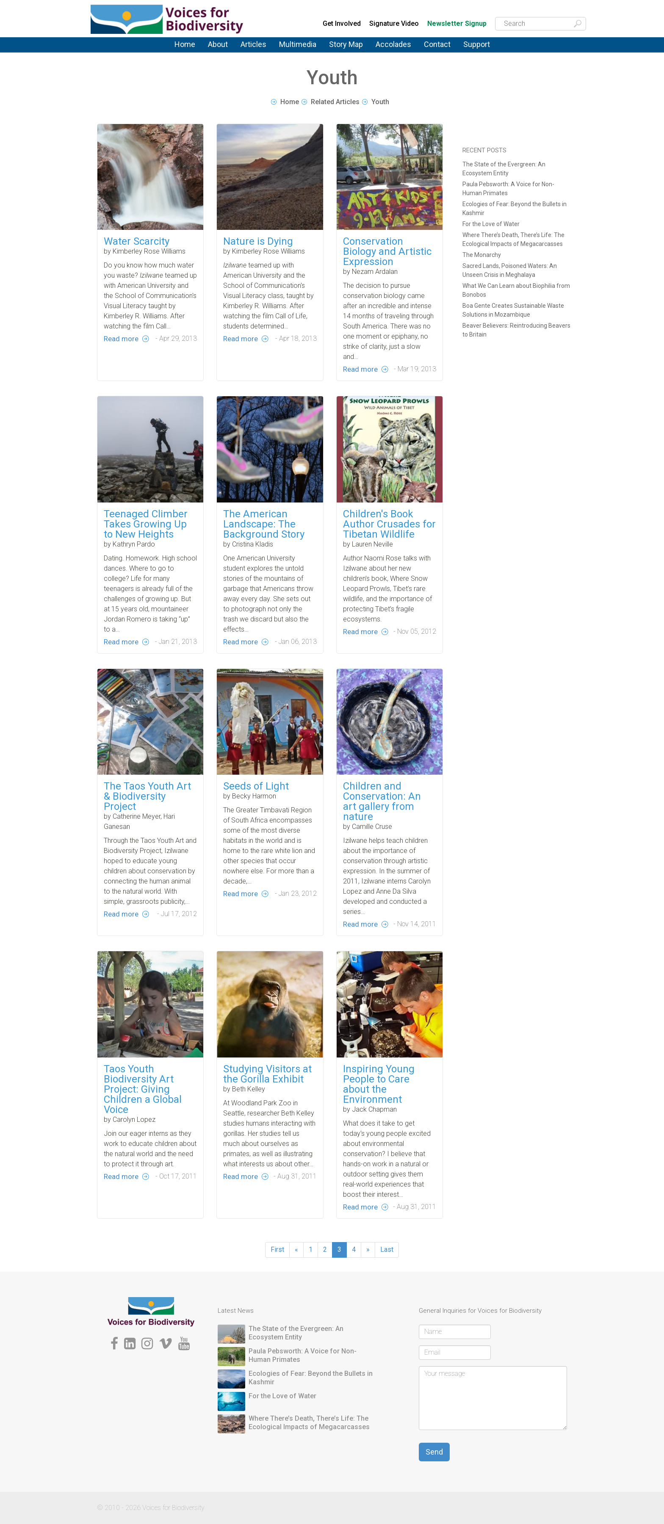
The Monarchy (481, 254)
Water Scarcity (136, 241)
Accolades (393, 44)
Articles (253, 44)
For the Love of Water (491, 224)
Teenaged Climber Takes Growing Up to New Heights (146, 563)
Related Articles (335, 102)
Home (184, 44)
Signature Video (394, 23)
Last (386, 1249)
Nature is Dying (258, 241)
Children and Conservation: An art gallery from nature (382, 840)
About (218, 44)
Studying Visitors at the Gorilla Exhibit (267, 1113)
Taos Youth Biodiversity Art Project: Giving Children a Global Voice (143, 1128)
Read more (121, 338)
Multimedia (297, 44)
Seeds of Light (256, 825)
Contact (437, 44)
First (277, 1249)
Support (476, 44)
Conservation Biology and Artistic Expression (387, 251)
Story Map (346, 44)
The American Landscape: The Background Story (263, 563)
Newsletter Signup (457, 24)
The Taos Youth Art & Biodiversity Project (147, 835)
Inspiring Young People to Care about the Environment (379, 1123)
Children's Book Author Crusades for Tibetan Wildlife (389, 563)
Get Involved (342, 23)
